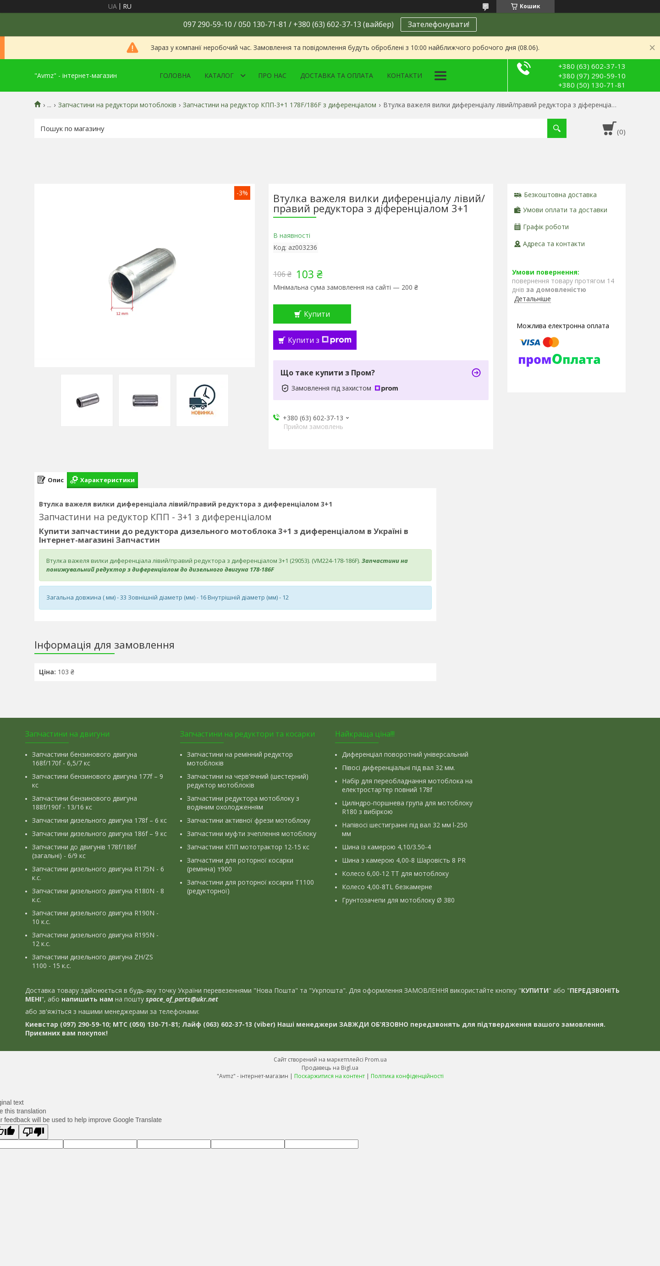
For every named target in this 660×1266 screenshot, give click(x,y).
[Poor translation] (33, 1131)
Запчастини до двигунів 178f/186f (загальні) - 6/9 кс (84, 851)
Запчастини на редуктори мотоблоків (117, 105)
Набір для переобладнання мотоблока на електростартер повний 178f (407, 785)
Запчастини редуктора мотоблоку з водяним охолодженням (243, 802)
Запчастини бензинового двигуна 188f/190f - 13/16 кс (84, 802)
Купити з (320, 340)
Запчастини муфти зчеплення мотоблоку (251, 833)
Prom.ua (376, 1059)
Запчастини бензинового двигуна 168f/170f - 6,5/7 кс (84, 758)
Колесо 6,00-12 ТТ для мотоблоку (395, 873)
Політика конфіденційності (407, 1076)
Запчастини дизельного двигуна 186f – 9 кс (99, 833)
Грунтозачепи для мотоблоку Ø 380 (398, 900)
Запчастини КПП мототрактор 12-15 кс (248, 846)
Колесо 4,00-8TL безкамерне (387, 886)
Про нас (272, 75)
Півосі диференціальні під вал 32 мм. (398, 767)
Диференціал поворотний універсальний (405, 754)
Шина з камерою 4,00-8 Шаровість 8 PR (404, 860)
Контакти (404, 75)
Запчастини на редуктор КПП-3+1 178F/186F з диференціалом (279, 105)
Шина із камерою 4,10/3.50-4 (386, 846)
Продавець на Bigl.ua (330, 1068)
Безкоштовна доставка (560, 194)
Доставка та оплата (336, 75)
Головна (175, 75)
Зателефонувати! (438, 24)
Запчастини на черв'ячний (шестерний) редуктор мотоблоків (247, 780)
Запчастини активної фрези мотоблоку (248, 820)
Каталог (219, 75)
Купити (317, 314)
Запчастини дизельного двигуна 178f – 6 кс (99, 820)
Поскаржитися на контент (329, 1076)
